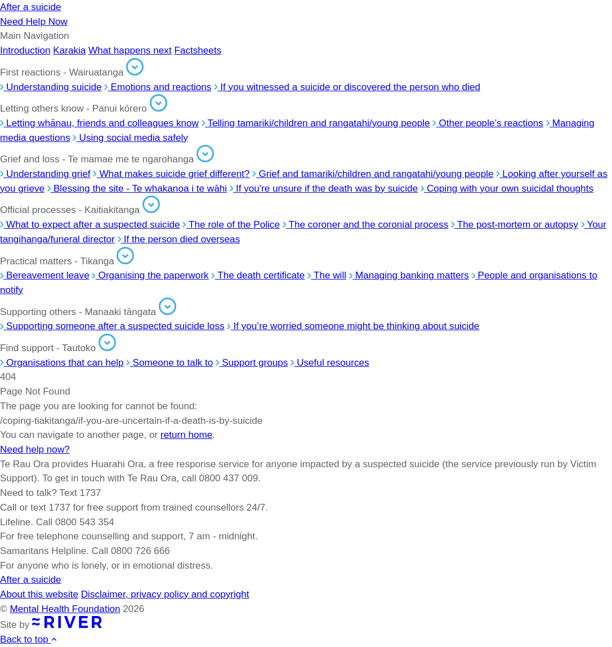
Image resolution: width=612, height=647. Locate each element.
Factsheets (197, 50)
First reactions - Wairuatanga (72, 72)
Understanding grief (45, 173)
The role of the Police (231, 224)
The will (326, 275)
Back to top (28, 639)
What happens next (130, 50)
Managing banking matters (409, 275)
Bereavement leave (45, 275)
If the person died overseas (179, 239)
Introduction (25, 50)
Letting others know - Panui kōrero (83, 108)
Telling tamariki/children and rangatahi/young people (316, 122)
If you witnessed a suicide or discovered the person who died (347, 86)
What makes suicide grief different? (171, 173)
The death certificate (258, 275)
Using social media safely (130, 137)
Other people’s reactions (487, 122)
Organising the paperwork (150, 275)
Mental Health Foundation (65, 608)
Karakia (69, 50)
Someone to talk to (169, 362)
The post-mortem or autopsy (514, 224)
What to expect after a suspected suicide (90, 224)
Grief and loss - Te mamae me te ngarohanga (107, 159)
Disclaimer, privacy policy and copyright (165, 594)
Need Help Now (34, 21)
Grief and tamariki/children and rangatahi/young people (372, 173)
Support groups (252, 362)
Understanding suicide (51, 86)
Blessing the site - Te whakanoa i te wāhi (137, 188)
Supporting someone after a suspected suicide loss (112, 325)
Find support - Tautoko (58, 347)
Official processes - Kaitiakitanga (80, 209)
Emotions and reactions (157, 86)
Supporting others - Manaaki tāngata (88, 311)
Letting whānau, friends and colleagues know (99, 122)
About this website (39, 594)
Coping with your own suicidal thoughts (507, 188)
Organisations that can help (62, 362)
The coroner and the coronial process (365, 224)
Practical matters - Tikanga (67, 261)
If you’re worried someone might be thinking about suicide (353, 325)
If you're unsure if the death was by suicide (324, 188)
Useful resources (330, 362)
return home (186, 434)
